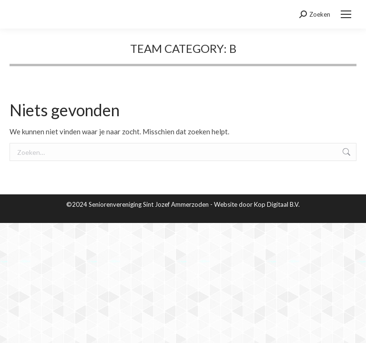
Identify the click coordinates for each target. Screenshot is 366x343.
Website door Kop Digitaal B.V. (257, 204)
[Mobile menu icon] (346, 14)
